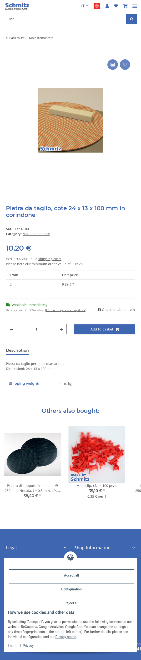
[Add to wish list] (125, 64)
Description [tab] (17, 350)
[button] (107, 6)
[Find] (131, 19)
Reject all (71, 603)
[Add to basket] (10, 52)
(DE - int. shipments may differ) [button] (65, 310)
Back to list (17, 38)
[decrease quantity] (11, 329)
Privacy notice (65, 637)
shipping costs (49, 259)
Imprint (13, 646)
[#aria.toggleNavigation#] (134, 4)
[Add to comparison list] (112, 64)
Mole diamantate (36, 233)
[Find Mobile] (65, 19)
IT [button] (83, 6)
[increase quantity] (61, 329)
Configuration (71, 589)
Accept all (71, 575)
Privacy (28, 646)
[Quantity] (36, 329)
